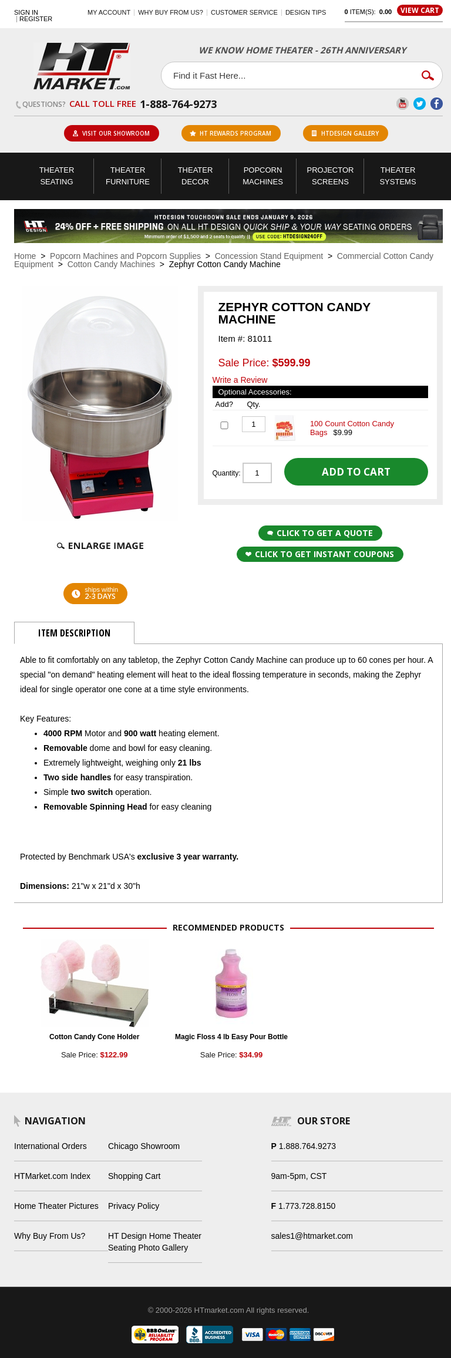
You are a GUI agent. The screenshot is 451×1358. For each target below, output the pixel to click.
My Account (108, 12)
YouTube (402, 103)
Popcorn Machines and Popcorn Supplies (125, 256)
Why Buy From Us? (49, 1236)
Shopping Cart (134, 1176)
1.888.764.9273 (307, 1146)
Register (35, 19)
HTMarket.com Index (52, 1176)
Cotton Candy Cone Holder (94, 1037)
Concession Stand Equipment (269, 256)
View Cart (419, 10)
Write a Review (240, 380)
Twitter (419, 103)
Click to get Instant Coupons (319, 554)
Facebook (436, 103)
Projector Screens (330, 176)
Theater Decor (195, 176)
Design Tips (305, 12)
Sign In (26, 12)
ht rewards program (230, 133)
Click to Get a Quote (320, 532)
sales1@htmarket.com (312, 1236)
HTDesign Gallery (345, 133)
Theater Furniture (128, 176)
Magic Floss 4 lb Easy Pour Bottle (231, 1037)
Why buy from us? (170, 12)
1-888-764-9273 (178, 104)
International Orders (50, 1146)
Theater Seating (57, 176)
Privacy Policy (133, 1206)
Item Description (74, 632)
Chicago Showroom (144, 1146)
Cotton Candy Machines (111, 264)
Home (25, 256)
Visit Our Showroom (111, 133)
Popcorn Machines (263, 176)
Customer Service (244, 12)
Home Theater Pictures (56, 1206)
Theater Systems (397, 176)
